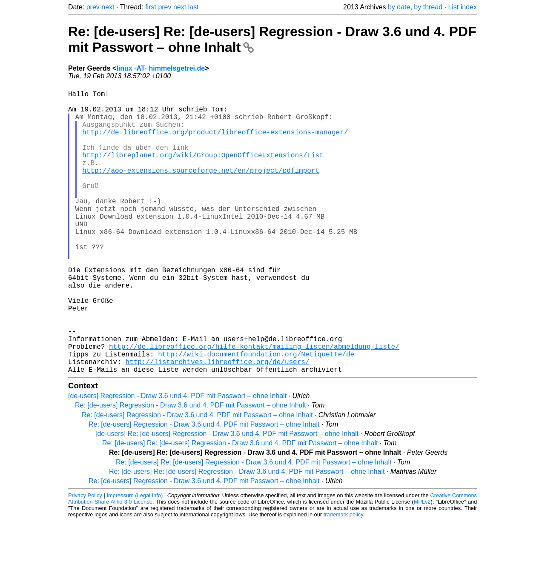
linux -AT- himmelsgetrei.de (160, 68)
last (193, 7)
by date (399, 7)
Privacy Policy (85, 558)
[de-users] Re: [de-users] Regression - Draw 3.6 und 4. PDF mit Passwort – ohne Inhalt (227, 496)
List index (462, 7)
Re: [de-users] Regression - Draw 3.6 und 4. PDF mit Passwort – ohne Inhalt (190, 468)
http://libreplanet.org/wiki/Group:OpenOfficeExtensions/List (202, 170)
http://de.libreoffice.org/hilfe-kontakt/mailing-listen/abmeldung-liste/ (254, 404)
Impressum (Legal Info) (134, 558)
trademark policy (343, 577)
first (150, 7)
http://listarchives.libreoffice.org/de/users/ (217, 422)
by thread (428, 7)
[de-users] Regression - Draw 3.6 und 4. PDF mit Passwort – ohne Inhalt (177, 458)
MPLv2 (422, 564)
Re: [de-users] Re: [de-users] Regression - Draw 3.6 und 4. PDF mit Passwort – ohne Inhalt (240, 506)
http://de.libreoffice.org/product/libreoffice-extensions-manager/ (215, 142)
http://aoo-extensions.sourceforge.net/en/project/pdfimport (200, 189)
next (107, 7)
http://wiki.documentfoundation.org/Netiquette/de (256, 413)
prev (93, 7)
